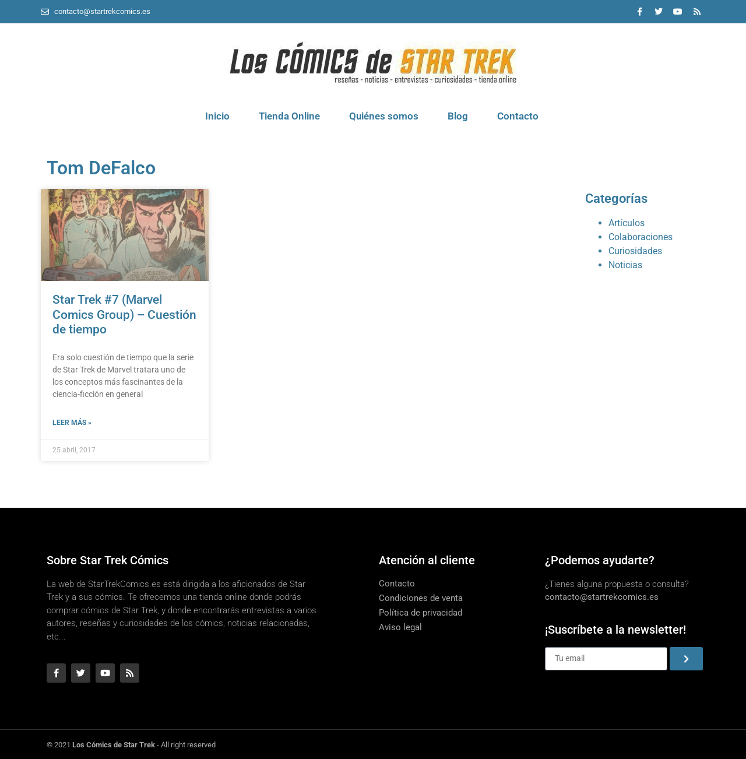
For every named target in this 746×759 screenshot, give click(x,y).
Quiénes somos (383, 116)
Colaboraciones (640, 237)
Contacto (518, 116)
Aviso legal (400, 627)
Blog (458, 116)
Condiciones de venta (421, 598)
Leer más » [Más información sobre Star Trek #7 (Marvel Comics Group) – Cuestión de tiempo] (72, 423)
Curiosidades (635, 250)
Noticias (625, 264)
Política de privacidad (420, 612)
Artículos (626, 223)
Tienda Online (289, 116)
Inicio (217, 116)
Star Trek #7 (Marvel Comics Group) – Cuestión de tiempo (124, 314)
